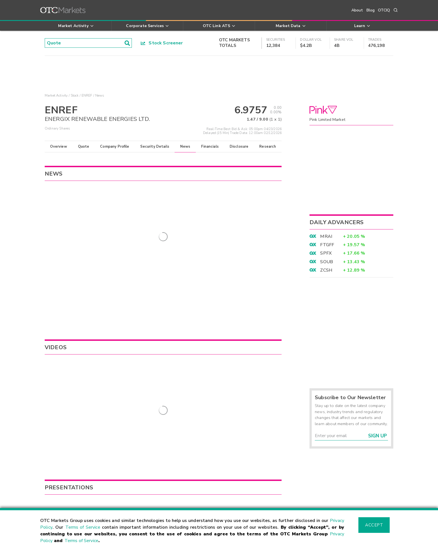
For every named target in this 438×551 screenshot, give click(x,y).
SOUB (326, 262)
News (185, 146)
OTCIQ (384, 10)
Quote (83, 146)
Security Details (154, 146)
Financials (210, 146)
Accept (374, 525)
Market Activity (56, 95)
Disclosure (239, 146)
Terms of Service (82, 527)
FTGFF (327, 245)
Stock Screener (162, 43)
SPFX (326, 253)
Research (267, 146)
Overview (58, 146)
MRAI (326, 236)
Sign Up (377, 436)
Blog (370, 10)
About (357, 10)
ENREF (87, 95)
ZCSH (326, 270)
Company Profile (114, 146)
